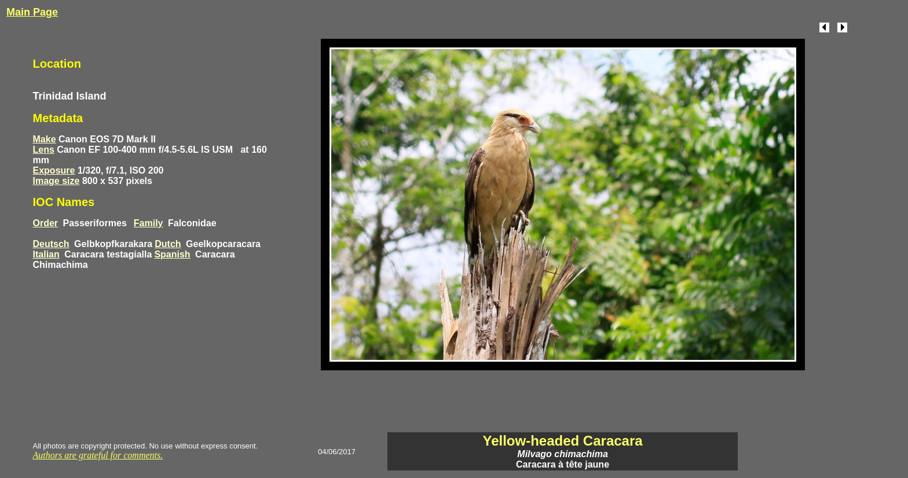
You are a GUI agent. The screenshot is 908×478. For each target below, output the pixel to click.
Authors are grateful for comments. (98, 455)
